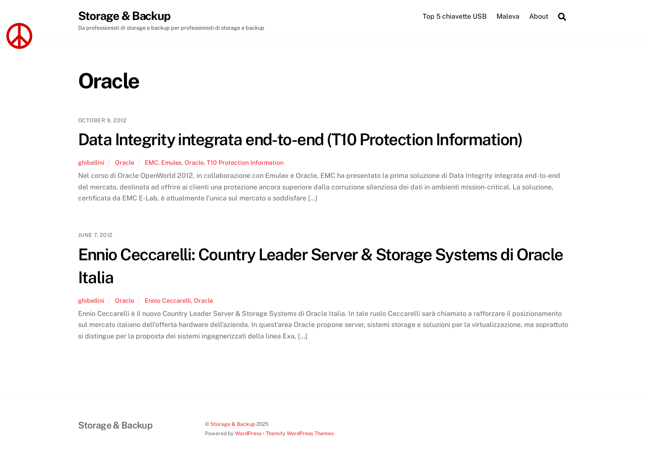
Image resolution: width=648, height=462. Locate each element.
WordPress (248, 433)
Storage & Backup (232, 424)
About (538, 16)
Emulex (171, 162)
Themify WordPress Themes (300, 433)
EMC (151, 162)
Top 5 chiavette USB (455, 16)
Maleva (508, 16)
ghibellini (91, 162)
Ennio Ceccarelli (168, 300)
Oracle (124, 162)
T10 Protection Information (245, 162)
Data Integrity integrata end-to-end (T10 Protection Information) (300, 139)
